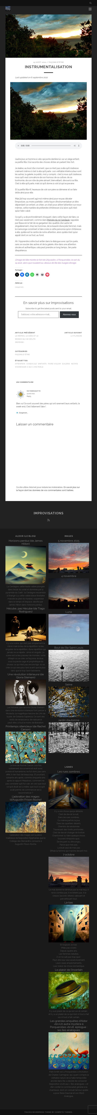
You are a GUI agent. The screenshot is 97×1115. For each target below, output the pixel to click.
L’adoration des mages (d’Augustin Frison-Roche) (26, 798)
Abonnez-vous (69, 314)
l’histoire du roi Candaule (58, 220)
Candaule (32, 364)
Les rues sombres (68, 771)
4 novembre (68, 576)
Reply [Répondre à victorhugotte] (29, 396)
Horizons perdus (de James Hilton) (26, 542)
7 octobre (69, 854)
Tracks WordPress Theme (37, 1112)
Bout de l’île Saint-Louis (68, 647)
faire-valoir (54, 364)
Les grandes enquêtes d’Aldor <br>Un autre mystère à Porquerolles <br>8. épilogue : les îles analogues (69, 1025)
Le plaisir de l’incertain (69, 969)
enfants (42, 364)
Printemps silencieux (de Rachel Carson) (26, 728)
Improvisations (49, 513)
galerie (66, 364)
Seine (68, 684)
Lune (69, 611)
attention (20, 364)
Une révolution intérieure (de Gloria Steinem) (26, 676)
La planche (76, 336)
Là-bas (69, 902)
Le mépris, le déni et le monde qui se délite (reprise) (27, 339)
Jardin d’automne (68, 720)
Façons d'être (56, 62)
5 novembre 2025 (68, 540)
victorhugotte (34, 391)
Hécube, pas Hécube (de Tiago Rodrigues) (26, 610)
